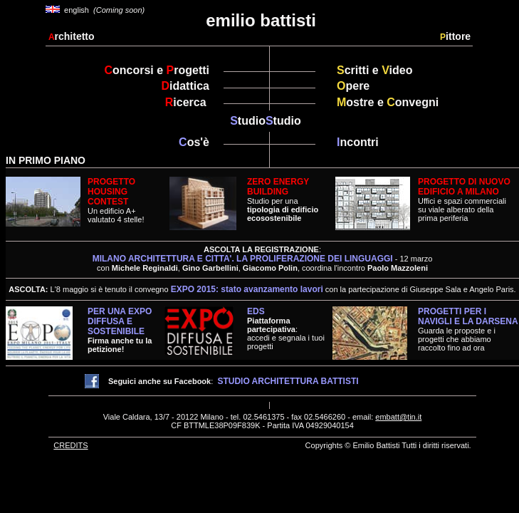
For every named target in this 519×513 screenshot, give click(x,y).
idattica (185, 86)
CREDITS (70, 445)
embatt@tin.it (398, 417)
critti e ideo (374, 70)
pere (353, 86)
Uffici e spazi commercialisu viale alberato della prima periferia (462, 209)
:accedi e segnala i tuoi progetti (286, 333)
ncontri (358, 142)
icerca (187, 102)
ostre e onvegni (388, 102)
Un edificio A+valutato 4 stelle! (116, 200)
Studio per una (282, 199)
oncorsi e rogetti (156, 70)
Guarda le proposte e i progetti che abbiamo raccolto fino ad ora (468, 329)
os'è (194, 142)
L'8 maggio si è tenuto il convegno (187, 289)
